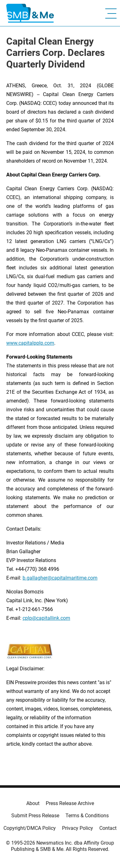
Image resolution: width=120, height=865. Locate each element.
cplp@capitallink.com (46, 618)
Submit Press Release (35, 816)
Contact (108, 828)
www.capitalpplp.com (30, 343)
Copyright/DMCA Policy (29, 828)
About (32, 803)
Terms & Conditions (87, 816)
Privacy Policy (77, 828)
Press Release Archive (70, 803)
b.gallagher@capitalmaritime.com (60, 578)
